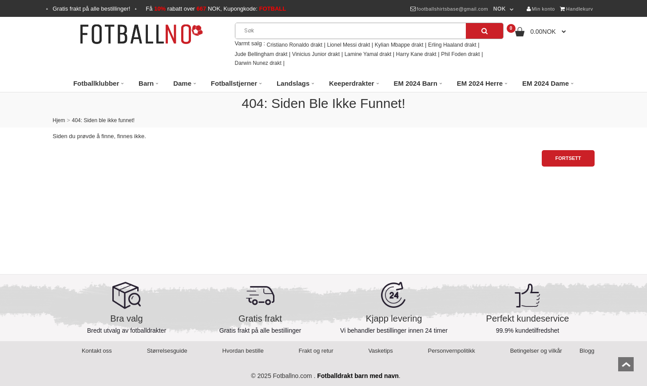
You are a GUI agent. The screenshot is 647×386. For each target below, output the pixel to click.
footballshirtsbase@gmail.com (449, 9)
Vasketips (380, 350)
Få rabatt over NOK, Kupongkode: (216, 8)
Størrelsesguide (167, 350)
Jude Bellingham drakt (261, 54)
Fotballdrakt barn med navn (358, 375)
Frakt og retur (316, 350)
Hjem (59, 120)
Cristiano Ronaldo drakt (294, 45)
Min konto (541, 9)
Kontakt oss (97, 350)
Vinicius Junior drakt (316, 54)
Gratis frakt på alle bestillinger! (92, 8)
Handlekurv (576, 9)
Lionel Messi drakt (348, 45)
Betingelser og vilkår (536, 350)
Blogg (587, 350)
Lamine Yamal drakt (368, 54)
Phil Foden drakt (460, 54)
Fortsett (568, 158)
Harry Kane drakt (416, 54)
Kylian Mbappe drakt (399, 45)
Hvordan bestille (243, 350)
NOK (499, 9)
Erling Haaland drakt (452, 45)
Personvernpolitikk (451, 350)
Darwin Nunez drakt (258, 63)
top (626, 367)
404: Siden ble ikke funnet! (103, 120)
